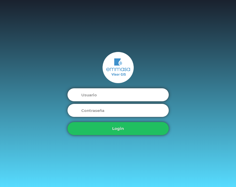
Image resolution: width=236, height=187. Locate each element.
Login (118, 128)
